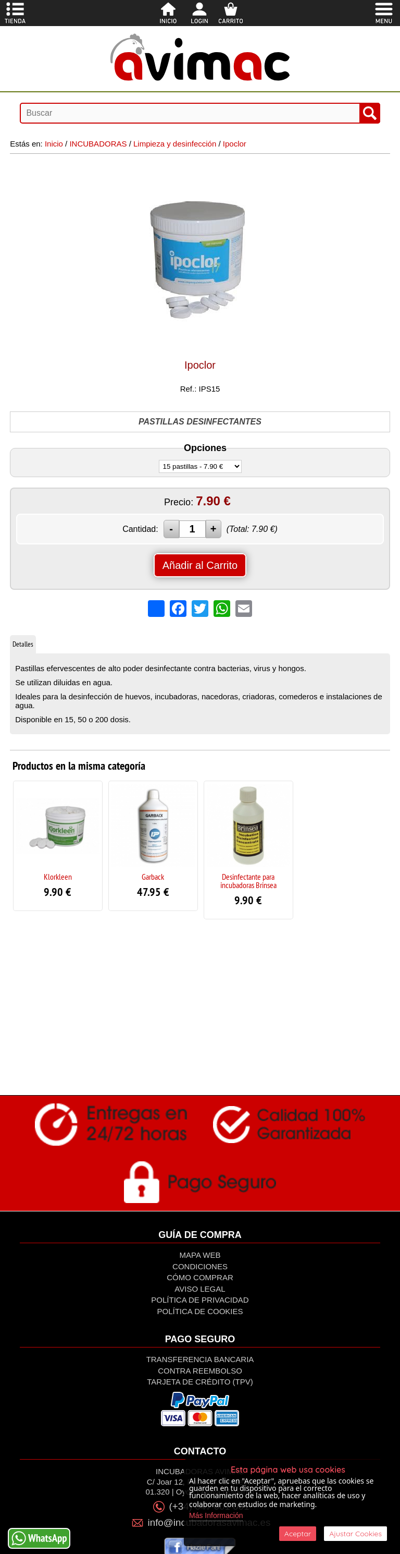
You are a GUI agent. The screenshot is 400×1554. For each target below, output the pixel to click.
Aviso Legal (199, 1288)
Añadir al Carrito (200, 565)
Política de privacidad (199, 1299)
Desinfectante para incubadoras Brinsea (248, 880)
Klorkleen (58, 876)
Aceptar (297, 1533)
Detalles (22, 644)
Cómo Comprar (200, 1277)
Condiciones (200, 1266)
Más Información (216, 1515)
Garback (153, 876)
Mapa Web (200, 1255)
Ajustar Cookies (355, 1533)
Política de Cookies (200, 1311)
